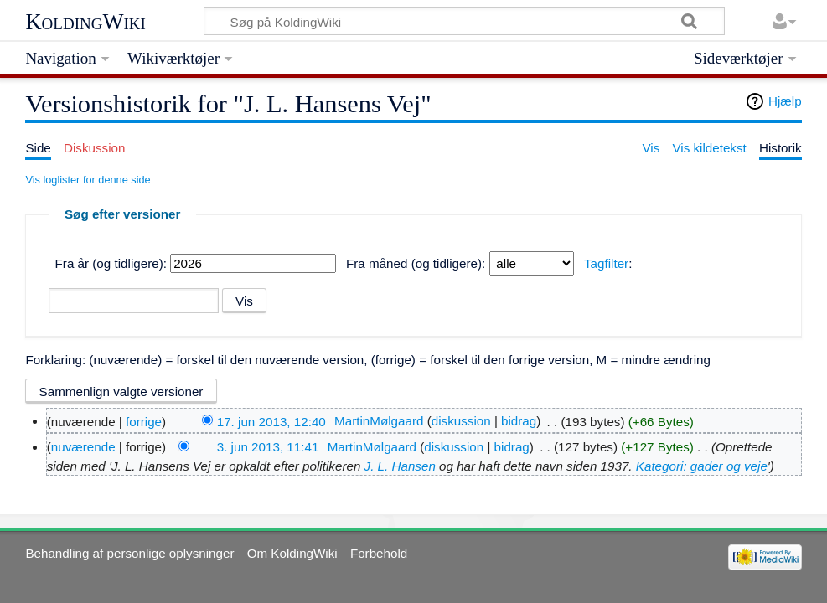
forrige (144, 421)
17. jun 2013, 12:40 (271, 421)
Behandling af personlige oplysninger (129, 553)
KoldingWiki (85, 21)
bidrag (518, 421)
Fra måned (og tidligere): (415, 263)
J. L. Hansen (400, 466)
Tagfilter (606, 263)
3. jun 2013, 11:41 (268, 447)
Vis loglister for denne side (87, 179)
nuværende (83, 447)
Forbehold (378, 553)
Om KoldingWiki (292, 553)
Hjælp (785, 101)
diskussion (461, 421)
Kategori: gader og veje (702, 466)
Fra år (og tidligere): (111, 263)
